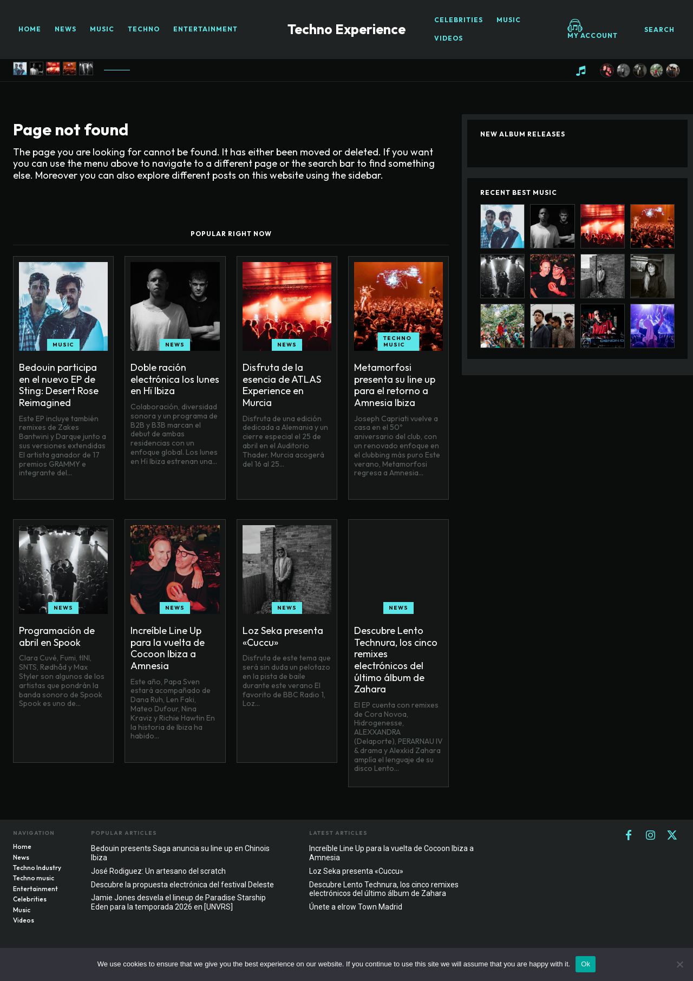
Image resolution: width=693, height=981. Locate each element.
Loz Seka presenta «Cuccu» (283, 636)
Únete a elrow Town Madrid (355, 906)
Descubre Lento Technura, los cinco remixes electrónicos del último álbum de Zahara (395, 659)
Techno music (397, 341)
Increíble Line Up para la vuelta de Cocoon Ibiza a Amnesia (167, 648)
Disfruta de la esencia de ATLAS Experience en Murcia (282, 385)
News (175, 344)
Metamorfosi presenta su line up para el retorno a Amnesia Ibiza (394, 385)
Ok (585, 964)
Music (63, 344)
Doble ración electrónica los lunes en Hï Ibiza (174, 379)
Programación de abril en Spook (57, 636)
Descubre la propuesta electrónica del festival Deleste (182, 884)
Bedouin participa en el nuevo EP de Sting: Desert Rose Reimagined (59, 385)
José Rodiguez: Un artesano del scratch (158, 871)
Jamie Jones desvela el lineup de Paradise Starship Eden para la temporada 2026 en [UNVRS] (178, 902)
